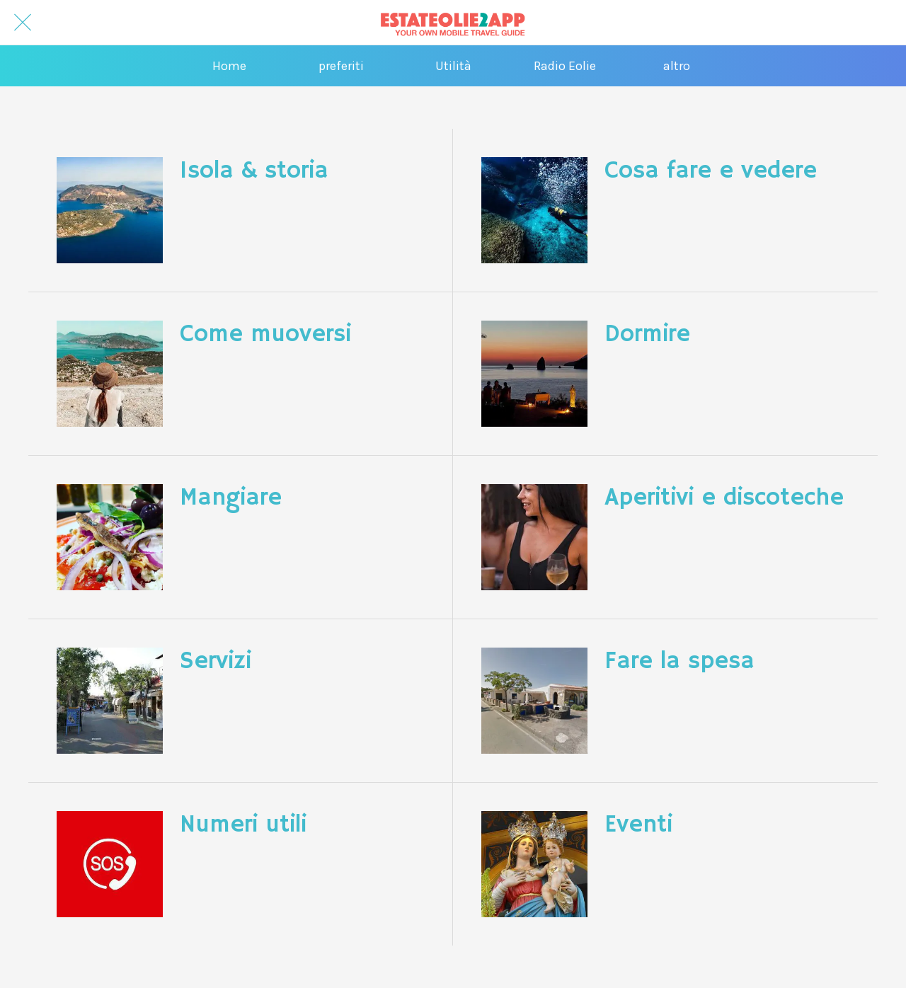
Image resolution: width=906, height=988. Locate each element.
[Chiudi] (22, 22)
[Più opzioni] (677, 65)
